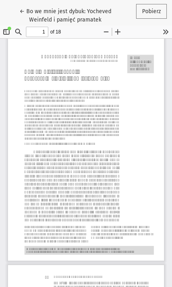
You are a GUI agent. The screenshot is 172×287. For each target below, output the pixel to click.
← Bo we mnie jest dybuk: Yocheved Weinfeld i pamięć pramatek (65, 15)
